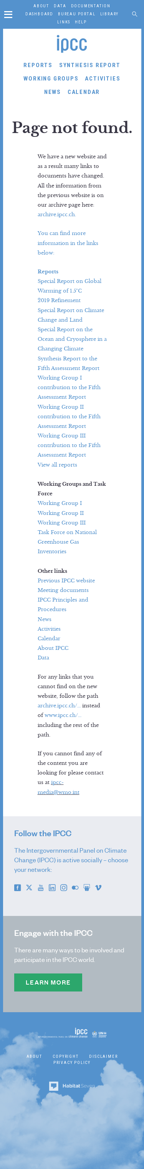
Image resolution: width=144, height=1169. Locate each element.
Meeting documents (63, 590)
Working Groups (50, 78)
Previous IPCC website (66, 581)
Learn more (48, 982)
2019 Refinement (59, 301)
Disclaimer (103, 1056)
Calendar (84, 92)
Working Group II (61, 513)
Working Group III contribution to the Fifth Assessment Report (69, 445)
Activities (102, 78)
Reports (38, 65)
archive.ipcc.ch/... (59, 706)
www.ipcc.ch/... (63, 715)
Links (63, 22)
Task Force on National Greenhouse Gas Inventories (67, 542)
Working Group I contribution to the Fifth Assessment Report (69, 387)
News (52, 92)
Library (109, 14)
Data (60, 5)
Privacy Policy (72, 1062)
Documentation (91, 5)
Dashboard (39, 14)
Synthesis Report (90, 65)
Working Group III (62, 523)
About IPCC (53, 648)
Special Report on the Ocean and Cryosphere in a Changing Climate (72, 339)
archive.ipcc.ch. (57, 215)
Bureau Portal (76, 14)
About (41, 5)
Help (80, 22)
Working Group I (60, 503)
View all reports (57, 465)
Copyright (65, 1056)
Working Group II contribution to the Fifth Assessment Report (69, 416)
